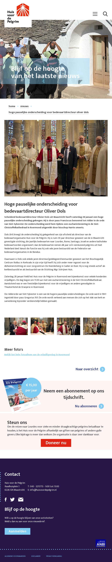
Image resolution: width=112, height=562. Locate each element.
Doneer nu (56, 443)
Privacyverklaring (54, 556)
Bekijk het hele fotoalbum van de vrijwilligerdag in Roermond (37, 355)
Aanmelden (17, 531)
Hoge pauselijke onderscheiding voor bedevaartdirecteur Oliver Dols (49, 112)
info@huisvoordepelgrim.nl (43, 490)
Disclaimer (35, 556)
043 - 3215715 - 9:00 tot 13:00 (44, 486)
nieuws (24, 106)
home (12, 106)
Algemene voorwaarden (15, 556)
